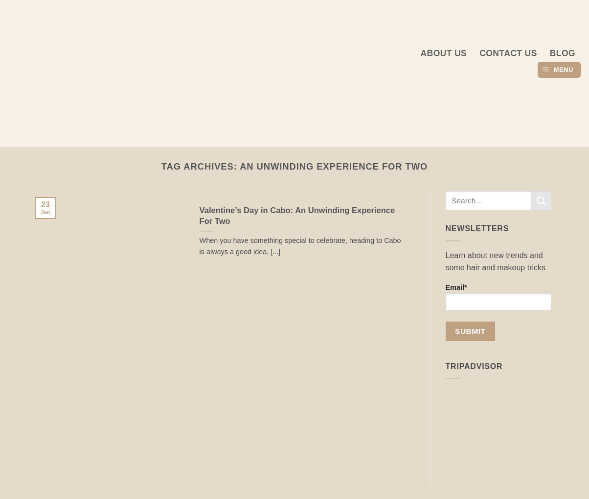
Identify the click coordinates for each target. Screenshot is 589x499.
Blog (562, 53)
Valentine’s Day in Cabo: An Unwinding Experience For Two (297, 216)
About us (444, 53)
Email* (499, 296)
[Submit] (541, 200)
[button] (559, 70)
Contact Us (508, 53)
